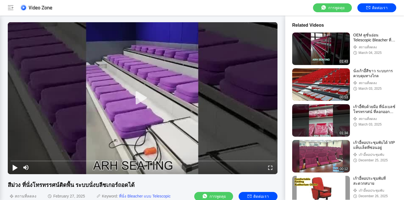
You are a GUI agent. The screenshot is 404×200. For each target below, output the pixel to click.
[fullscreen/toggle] (270, 167)
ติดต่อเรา (377, 8)
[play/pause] (15, 167)
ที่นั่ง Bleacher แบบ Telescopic (144, 196)
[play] (143, 98)
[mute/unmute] (26, 167)
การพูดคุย (332, 8)
